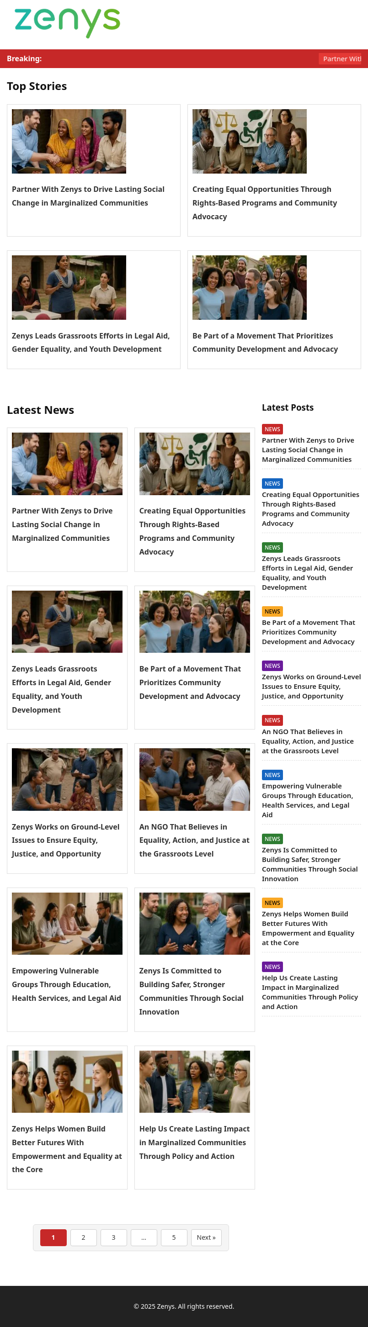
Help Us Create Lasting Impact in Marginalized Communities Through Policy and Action (194, 1142)
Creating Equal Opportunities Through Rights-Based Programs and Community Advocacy (264, 203)
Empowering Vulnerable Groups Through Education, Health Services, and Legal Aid (66, 984)
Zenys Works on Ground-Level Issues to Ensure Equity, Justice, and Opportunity (66, 840)
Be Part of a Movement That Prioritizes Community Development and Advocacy (190, 682)
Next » (206, 1237)
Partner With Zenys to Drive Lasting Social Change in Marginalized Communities (62, 524)
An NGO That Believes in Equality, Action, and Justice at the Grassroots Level (194, 840)
